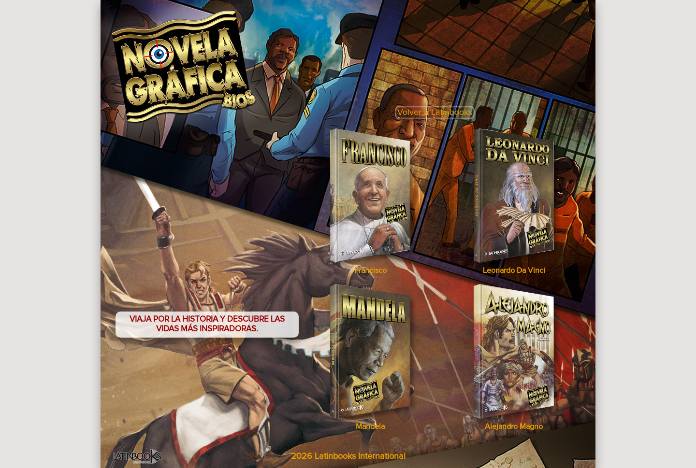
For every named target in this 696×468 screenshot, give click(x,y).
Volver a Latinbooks (434, 112)
